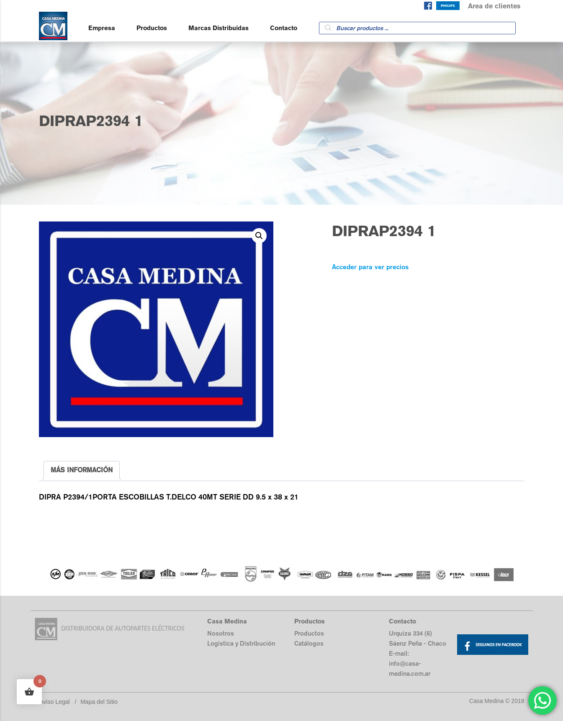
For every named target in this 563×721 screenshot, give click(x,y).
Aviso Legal (55, 701)
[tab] (82, 470)
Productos (151, 27)
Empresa (101, 27)
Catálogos (309, 643)
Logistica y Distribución (241, 643)
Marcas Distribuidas (218, 27)
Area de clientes (494, 6)
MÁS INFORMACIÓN (82, 470)
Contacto (283, 27)
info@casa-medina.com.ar (409, 668)
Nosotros (220, 633)
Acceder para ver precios (370, 267)
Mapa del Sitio (99, 701)
